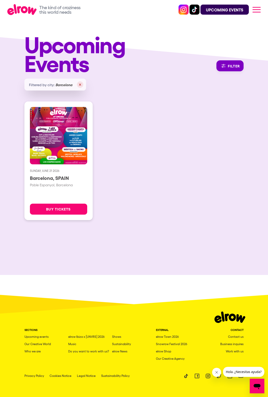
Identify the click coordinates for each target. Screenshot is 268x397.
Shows (116, 336)
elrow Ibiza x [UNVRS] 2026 (86, 336)
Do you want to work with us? (88, 351)
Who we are (32, 351)
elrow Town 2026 (167, 336)
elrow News (119, 351)
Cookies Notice (60, 375)
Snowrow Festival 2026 (171, 344)
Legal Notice (86, 375)
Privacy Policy (34, 375)
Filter (230, 66)
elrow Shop (163, 351)
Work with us (235, 351)
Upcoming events (36, 336)
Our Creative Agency (170, 358)
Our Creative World (37, 344)
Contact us (236, 336)
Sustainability (121, 344)
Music (72, 344)
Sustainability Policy (115, 375)
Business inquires (232, 344)
